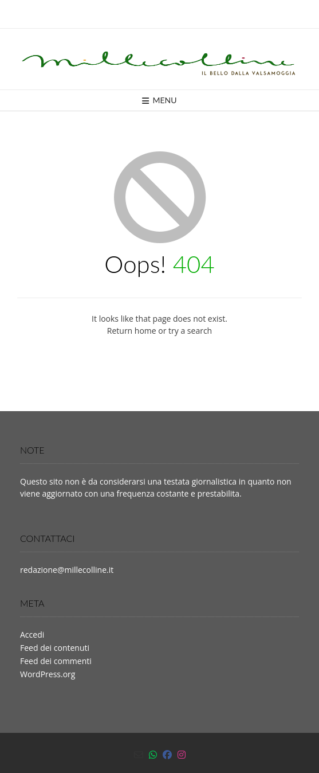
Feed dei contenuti (54, 647)
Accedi (32, 634)
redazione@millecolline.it (66, 569)
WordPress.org (47, 674)
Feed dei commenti (56, 660)
